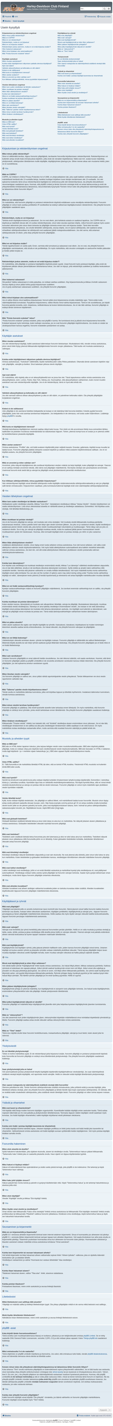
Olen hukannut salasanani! (11, 49)
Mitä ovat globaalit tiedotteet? (12, 131)
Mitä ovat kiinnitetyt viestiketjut (13, 135)
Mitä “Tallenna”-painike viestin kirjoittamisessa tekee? (21, 109)
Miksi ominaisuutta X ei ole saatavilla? (71, 127)
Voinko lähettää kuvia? (10, 129)
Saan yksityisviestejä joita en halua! (70, 61)
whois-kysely (58, 1372)
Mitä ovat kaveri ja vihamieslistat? (70, 73)
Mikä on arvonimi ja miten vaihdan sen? (16, 77)
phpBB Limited (89, 1336)
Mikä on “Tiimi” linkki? (65, 51)
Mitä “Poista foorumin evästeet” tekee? (16, 53)
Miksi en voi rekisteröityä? (11, 40)
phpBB (10, 416)
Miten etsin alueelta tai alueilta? (69, 83)
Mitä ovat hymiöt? (8, 126)
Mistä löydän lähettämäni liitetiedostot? (71, 117)
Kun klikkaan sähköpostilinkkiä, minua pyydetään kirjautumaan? (25, 79)
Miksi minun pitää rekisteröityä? (13, 35)
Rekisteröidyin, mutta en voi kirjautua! (15, 42)
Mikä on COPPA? (8, 38)
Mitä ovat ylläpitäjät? (65, 35)
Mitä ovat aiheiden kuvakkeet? (13, 140)
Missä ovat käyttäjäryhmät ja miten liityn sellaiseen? (76, 42)
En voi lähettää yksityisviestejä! (69, 59)
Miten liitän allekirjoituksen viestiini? (15, 91)
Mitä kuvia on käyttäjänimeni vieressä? (16, 72)
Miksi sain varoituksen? (10, 105)
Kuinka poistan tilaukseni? (67, 107)
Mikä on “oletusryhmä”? (66, 49)
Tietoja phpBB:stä (90, 1338)
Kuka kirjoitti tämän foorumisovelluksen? (72, 125)
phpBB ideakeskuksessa (97, 1354)
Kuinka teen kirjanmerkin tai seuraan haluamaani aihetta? (78, 102)
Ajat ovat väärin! (8, 66)
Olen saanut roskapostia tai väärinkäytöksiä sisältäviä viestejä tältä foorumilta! (81, 65)
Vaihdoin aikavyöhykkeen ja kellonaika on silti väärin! (21, 68)
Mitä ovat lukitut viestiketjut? (12, 138)
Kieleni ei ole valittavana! (11, 70)
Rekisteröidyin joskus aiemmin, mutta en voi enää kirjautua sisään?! (26, 47)
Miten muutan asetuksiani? (11, 61)
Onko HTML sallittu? (9, 124)
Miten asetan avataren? (10, 75)
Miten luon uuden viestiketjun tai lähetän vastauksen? (21, 87)
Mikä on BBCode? (8, 122)
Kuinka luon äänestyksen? (11, 94)
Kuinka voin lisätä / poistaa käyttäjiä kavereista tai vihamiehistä (80, 76)
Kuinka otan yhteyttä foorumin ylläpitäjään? (73, 134)
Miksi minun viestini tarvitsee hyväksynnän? (18, 112)
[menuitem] (15, 16)
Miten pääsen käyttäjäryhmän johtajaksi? (72, 44)
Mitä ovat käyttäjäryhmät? (67, 40)
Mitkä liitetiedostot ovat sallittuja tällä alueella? (74, 115)
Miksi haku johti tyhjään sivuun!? (69, 88)
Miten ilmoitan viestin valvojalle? (13, 107)
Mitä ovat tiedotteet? (9, 133)
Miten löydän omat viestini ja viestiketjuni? (73, 92)
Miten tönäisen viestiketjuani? (12, 114)
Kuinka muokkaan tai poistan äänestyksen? (17, 98)
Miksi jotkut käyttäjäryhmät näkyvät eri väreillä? (74, 47)
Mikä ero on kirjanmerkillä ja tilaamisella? (72, 100)
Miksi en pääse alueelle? (11, 101)
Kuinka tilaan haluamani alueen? (69, 105)
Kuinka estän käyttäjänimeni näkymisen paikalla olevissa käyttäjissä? (27, 63)
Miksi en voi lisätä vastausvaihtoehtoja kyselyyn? (19, 96)
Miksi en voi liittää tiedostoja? (12, 103)
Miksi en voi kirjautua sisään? (12, 44)
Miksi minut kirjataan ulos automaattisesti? (17, 51)
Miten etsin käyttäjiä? (65, 90)
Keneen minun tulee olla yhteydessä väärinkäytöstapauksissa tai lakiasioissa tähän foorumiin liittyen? (81, 130)
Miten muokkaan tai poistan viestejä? (15, 89)
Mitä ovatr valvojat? (65, 38)
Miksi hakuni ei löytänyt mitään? (69, 86)
